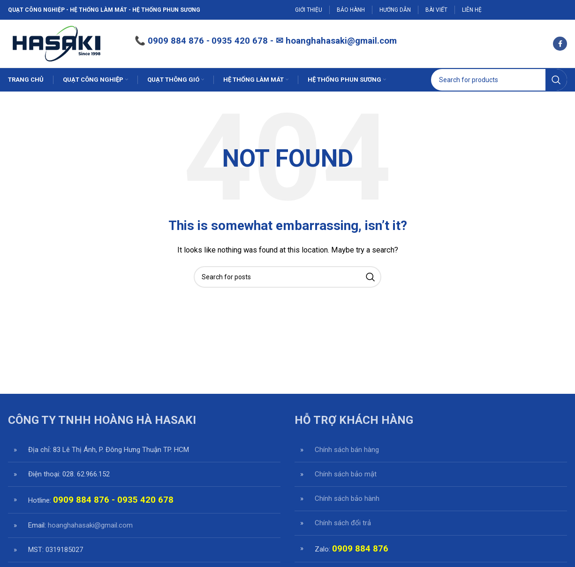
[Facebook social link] (560, 44)
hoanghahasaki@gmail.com (341, 41)
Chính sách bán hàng (347, 450)
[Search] (499, 81)
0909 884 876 (176, 41)
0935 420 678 (145, 501)
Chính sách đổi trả (343, 524)
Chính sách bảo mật (346, 475)
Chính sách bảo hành (347, 499)
